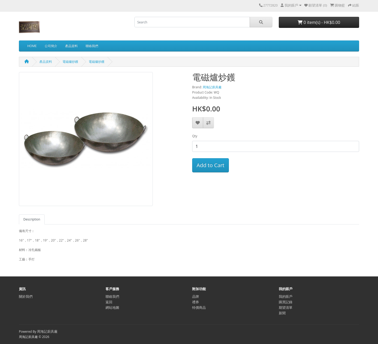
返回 (109, 302)
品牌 (195, 296)
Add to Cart (210, 165)
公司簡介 (51, 46)
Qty (194, 136)
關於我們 (26, 296)
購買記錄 (285, 302)
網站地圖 (112, 307)
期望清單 (285, 307)
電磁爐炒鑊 (70, 61)
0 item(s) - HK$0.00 (319, 22)
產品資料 (71, 46)
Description (31, 219)
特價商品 (199, 307)
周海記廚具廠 (212, 87)
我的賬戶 (285, 296)
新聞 (282, 313)
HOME (32, 46)
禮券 (195, 302)
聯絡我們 (92, 46)
